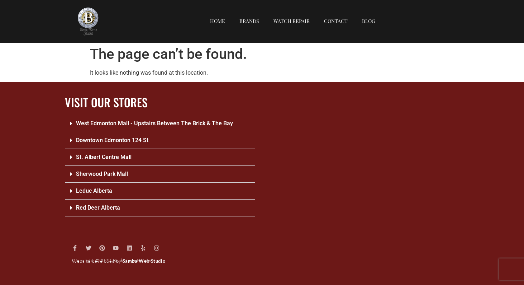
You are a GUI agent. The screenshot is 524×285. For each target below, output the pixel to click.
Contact (336, 21)
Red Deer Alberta (98, 207)
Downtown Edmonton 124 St (112, 140)
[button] (160, 123)
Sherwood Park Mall (102, 173)
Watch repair (291, 21)
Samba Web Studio (144, 261)
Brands (249, 21)
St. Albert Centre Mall (104, 157)
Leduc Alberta (94, 190)
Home (217, 21)
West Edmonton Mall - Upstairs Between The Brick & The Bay (154, 123)
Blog (368, 21)
